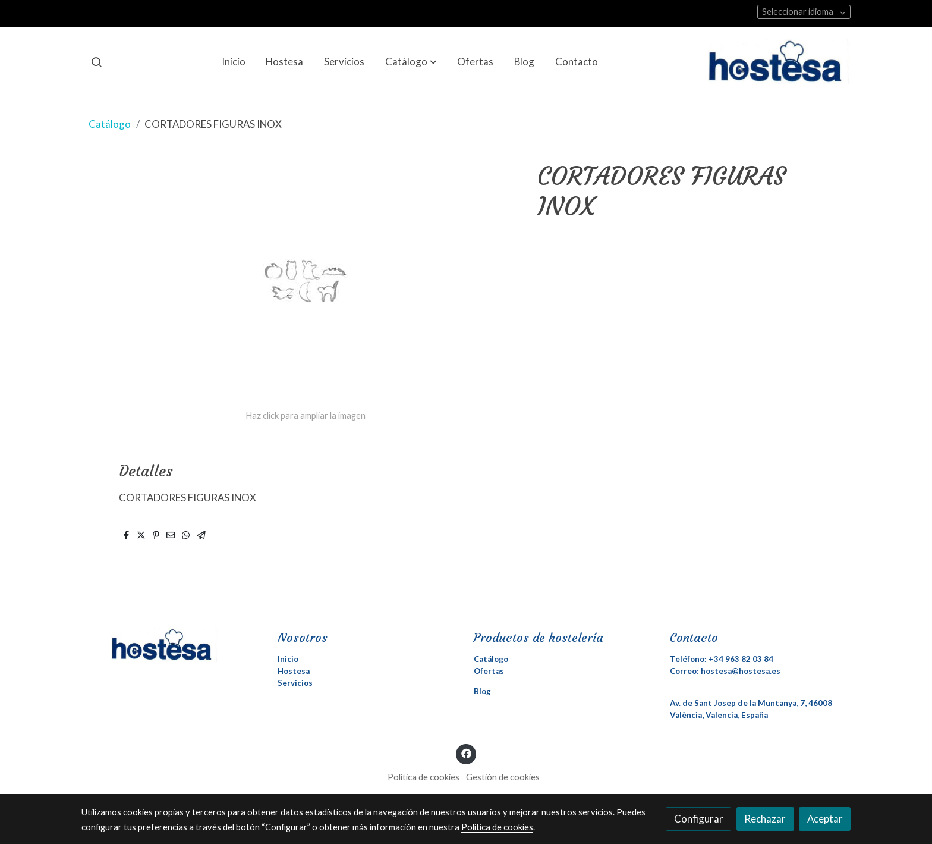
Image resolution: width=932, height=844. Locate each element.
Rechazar (765, 818)
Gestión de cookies (503, 777)
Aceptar (825, 818)
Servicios (295, 683)
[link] (779, 61)
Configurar (698, 818)
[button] (411, 62)
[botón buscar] (96, 62)
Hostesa (294, 671)
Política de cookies (423, 777)
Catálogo (110, 124)
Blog (482, 691)
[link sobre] (171, 644)
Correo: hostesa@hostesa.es (725, 671)
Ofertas (489, 671)
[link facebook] (466, 753)
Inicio (288, 659)
